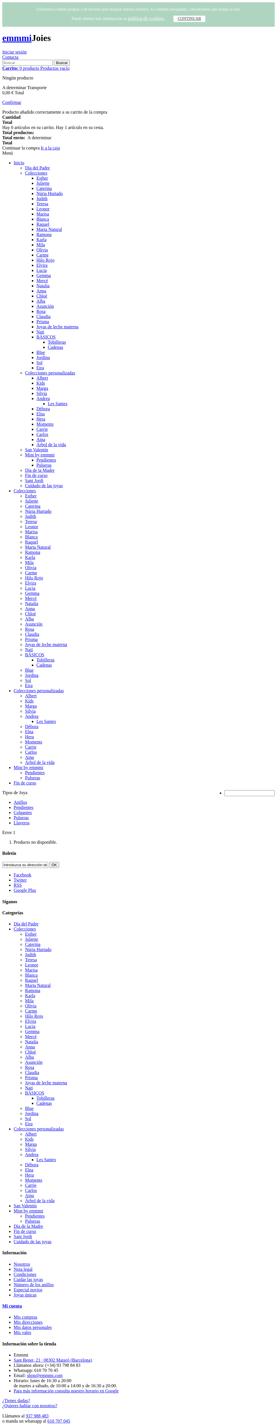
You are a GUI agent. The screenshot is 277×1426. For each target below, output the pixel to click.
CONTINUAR (189, 19)
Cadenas (55, 347)
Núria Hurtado (49, 193)
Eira (40, 367)
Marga (42, 388)
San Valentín (36, 449)
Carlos (42, 434)
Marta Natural (49, 229)
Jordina (43, 357)
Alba (40, 301)
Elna (40, 413)
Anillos (20, 802)
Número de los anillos (34, 1284)
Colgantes (23, 812)
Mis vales (22, 1332)
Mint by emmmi (40, 454)
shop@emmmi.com (45, 1375)
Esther (42, 178)
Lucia (41, 270)
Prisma (42, 321)
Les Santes (57, 403)
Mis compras (25, 1317)
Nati (40, 331)
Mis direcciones (28, 1322)
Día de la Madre (40, 470)
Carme (42, 255)
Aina (40, 439)
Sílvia (41, 393)
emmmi (17, 38)
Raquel (42, 224)
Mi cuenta (12, 1306)
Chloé (41, 296)
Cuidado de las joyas (44, 485)
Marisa (42, 214)
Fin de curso (36, 475)
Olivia (42, 249)
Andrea (43, 398)
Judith (41, 198)
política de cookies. (146, 18)
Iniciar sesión (14, 52)
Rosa (41, 311)
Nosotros (22, 1264)
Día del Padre (37, 167)
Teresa (42, 203)
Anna (41, 290)
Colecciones (36, 173)
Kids (40, 383)
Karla (41, 239)
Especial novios (28, 1289)
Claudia (43, 316)
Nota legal (23, 1269)
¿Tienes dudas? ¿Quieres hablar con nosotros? (29, 1403)
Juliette (42, 183)
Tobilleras (57, 342)
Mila (40, 244)
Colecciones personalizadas (50, 372)
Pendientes (46, 460)
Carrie (42, 429)
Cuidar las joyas (28, 1279)
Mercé (42, 280)
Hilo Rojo (45, 260)
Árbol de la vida (51, 444)
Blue (40, 352)
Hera (40, 419)
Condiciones (25, 1274)
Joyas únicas (25, 1294)
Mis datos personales (33, 1327)
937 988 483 (37, 1415)
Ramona (43, 234)
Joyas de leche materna (57, 326)
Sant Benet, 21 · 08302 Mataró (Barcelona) (53, 1360)
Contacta (10, 57)
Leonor (42, 208)
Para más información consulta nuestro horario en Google (66, 1390)
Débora (43, 408)
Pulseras (43, 465)
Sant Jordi (34, 480)
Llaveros (22, 822)
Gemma (43, 275)
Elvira (41, 265)
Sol (39, 362)
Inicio (19, 162)
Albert (42, 378)
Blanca (42, 219)
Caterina (44, 188)
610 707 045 (58, 1421)
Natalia (42, 285)
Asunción (45, 306)
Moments (44, 424)
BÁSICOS (46, 337)
